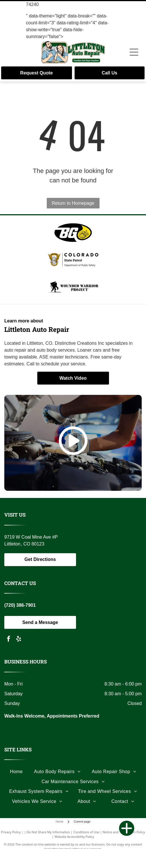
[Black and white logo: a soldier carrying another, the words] (73, 287)
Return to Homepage (73, 203)
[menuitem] (16, 772)
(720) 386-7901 (20, 605)
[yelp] (18, 640)
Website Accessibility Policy (74, 836)
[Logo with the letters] (73, 232)
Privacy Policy (11, 832)
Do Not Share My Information (48, 832)
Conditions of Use (86, 832)
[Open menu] (134, 52)
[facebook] (8, 640)
